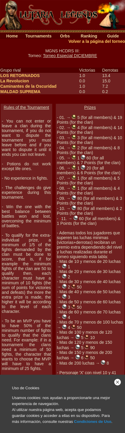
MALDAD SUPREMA (20, 91)
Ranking (89, 36)
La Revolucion (14, 81)
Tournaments (38, 36)
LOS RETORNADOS (20, 75)
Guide (113, 36)
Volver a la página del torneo (96, 41)
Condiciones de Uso (92, 421)
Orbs (65, 36)
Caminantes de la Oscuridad (28, 86)
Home (12, 36)
